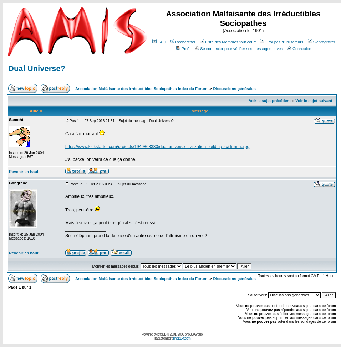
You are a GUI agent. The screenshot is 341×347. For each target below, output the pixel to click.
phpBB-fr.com (181, 338)
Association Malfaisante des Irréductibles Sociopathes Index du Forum (141, 88)
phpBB (161, 334)
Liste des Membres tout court (228, 42)
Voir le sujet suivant (313, 101)
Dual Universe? (36, 68)
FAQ (159, 42)
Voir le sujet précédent (270, 101)
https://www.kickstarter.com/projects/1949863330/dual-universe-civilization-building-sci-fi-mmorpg (157, 146)
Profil (183, 49)
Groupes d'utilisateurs (281, 42)
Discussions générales (234, 88)
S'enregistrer (321, 42)
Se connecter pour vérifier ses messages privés (239, 49)
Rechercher (182, 42)
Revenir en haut (24, 171)
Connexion (299, 49)
